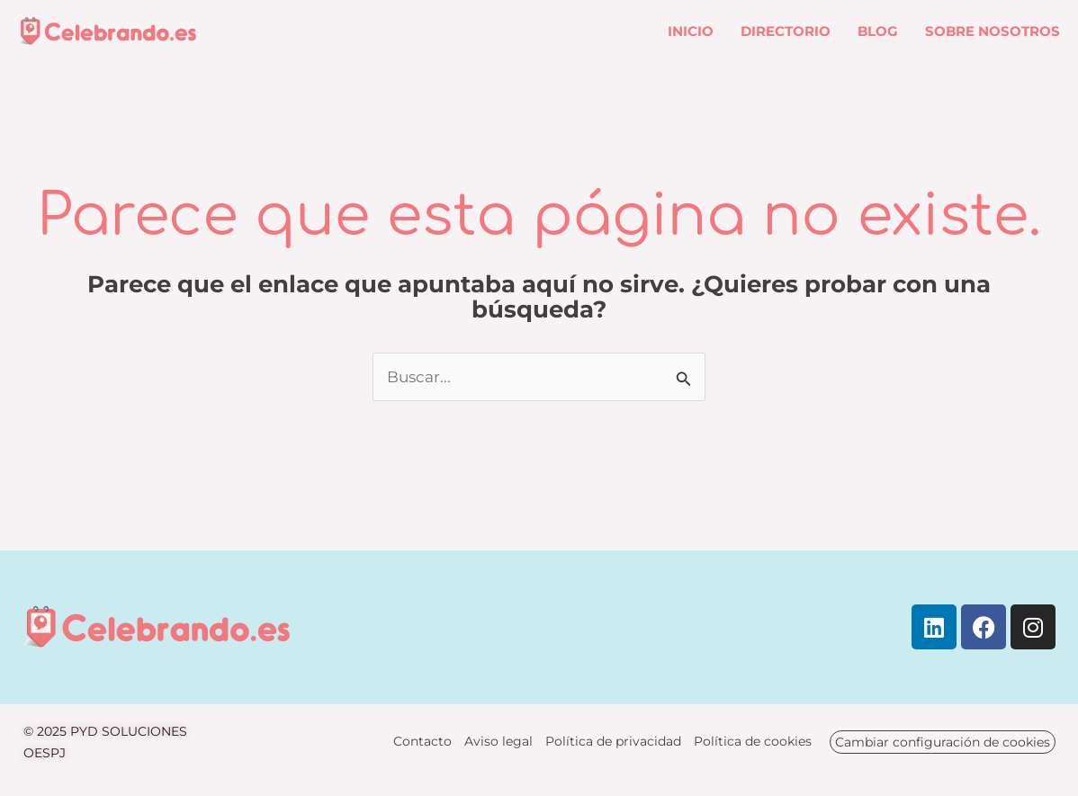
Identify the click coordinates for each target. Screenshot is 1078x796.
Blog (878, 31)
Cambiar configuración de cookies (942, 742)
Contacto (422, 741)
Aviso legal (498, 741)
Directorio (786, 31)
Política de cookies (753, 741)
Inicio (691, 31)
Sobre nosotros (992, 31)
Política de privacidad (613, 741)
